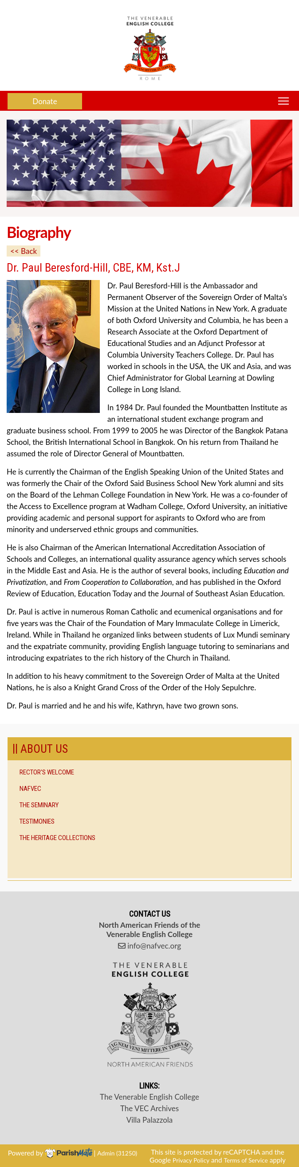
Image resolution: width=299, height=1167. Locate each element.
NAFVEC (30, 789)
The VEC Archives (149, 1108)
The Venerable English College (149, 1096)
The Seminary (39, 805)
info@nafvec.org (149, 945)
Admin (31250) (117, 1152)
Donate (44, 101)
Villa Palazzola (149, 1119)
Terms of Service (246, 1160)
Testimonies (37, 821)
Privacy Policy (191, 1160)
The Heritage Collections (57, 838)
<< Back (23, 251)
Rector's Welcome (47, 772)
